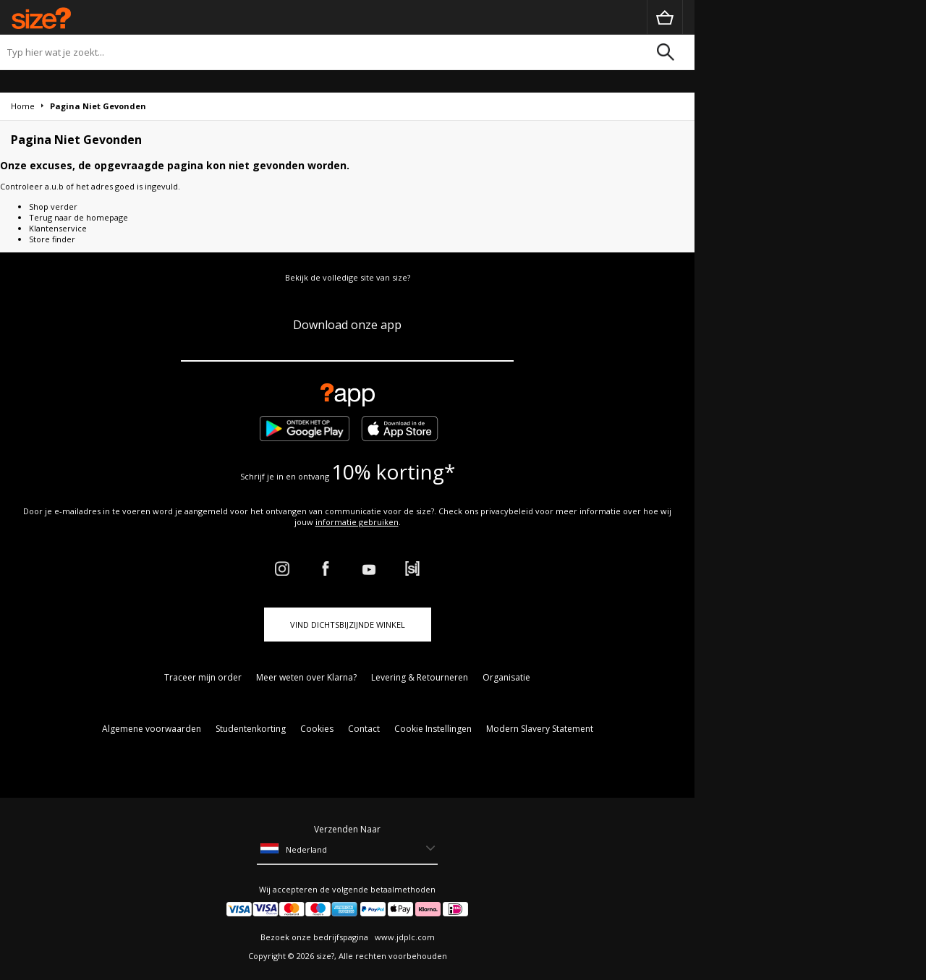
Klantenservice (58, 228)
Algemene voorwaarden (151, 729)
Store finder (52, 239)
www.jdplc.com (404, 937)
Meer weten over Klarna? (306, 677)
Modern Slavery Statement (539, 729)
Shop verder (53, 206)
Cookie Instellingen (433, 729)
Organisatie (506, 677)
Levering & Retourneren (419, 677)
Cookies (317, 729)
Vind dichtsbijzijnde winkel (347, 624)
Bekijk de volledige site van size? (347, 277)
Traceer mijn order (203, 677)
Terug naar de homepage (78, 217)
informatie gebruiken (357, 521)
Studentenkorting (251, 729)
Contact (364, 729)
